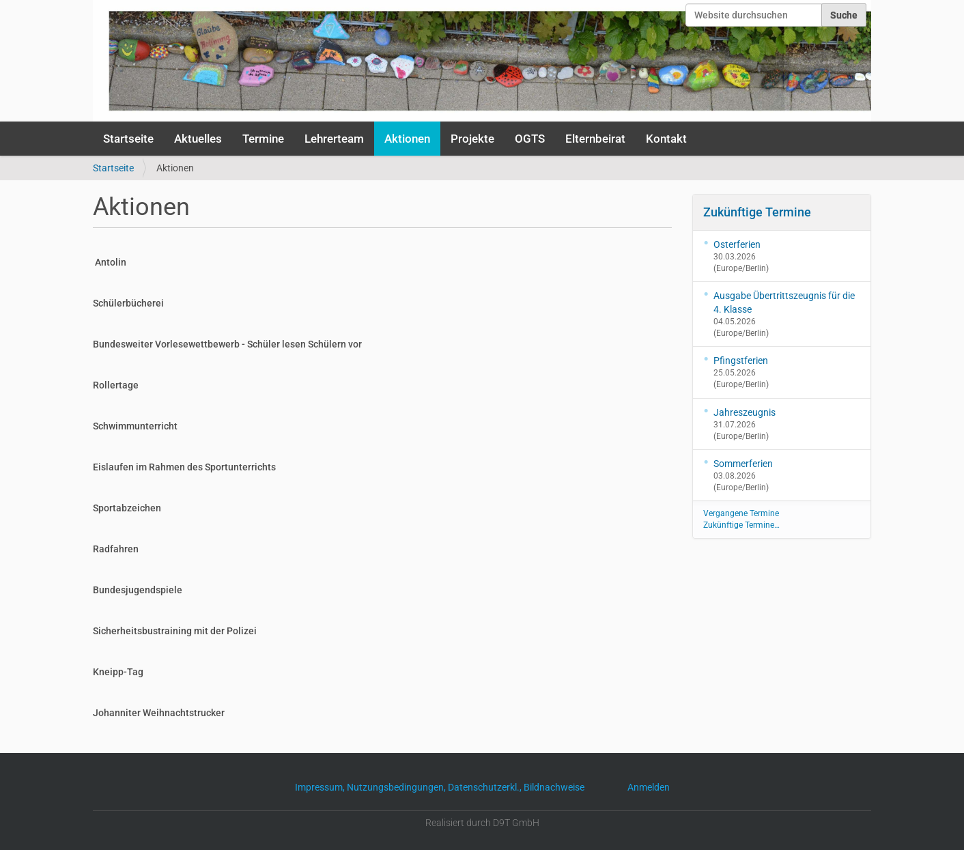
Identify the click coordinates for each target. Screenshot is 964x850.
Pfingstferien (740, 360)
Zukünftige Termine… (741, 525)
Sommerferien (743, 463)
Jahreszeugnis (744, 412)
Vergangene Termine (741, 513)
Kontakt (666, 138)
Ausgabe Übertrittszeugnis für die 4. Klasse (784, 302)
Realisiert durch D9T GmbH (482, 822)
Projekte (472, 138)
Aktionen (407, 138)
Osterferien (737, 244)
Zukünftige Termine (757, 212)
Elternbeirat (595, 138)
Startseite (128, 138)
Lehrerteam (334, 138)
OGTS (530, 138)
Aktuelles (198, 138)
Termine (263, 138)
